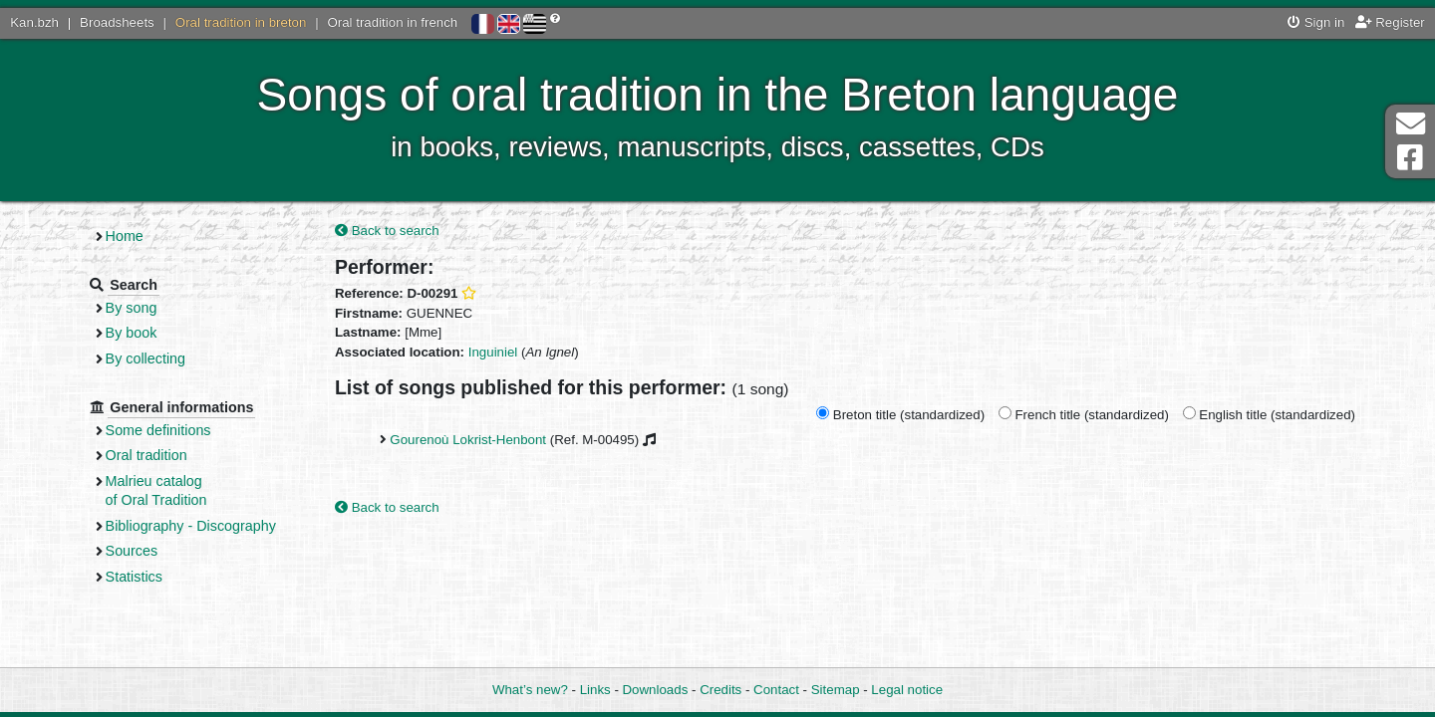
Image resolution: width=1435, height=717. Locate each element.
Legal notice (907, 689)
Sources (132, 551)
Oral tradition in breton (241, 22)
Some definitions (158, 430)
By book (131, 333)
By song (131, 308)
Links (595, 689)
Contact (776, 689)
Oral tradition (146, 455)
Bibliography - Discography (191, 526)
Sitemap (835, 689)
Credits (720, 689)
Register (1390, 22)
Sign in (1316, 22)
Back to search (387, 230)
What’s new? (530, 689)
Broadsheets (117, 22)
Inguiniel (493, 352)
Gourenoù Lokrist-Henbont (468, 439)
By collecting (145, 358)
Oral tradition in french (392, 22)
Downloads (656, 689)
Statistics (134, 577)
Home (125, 236)
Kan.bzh (34, 22)
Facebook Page (1410, 157)
